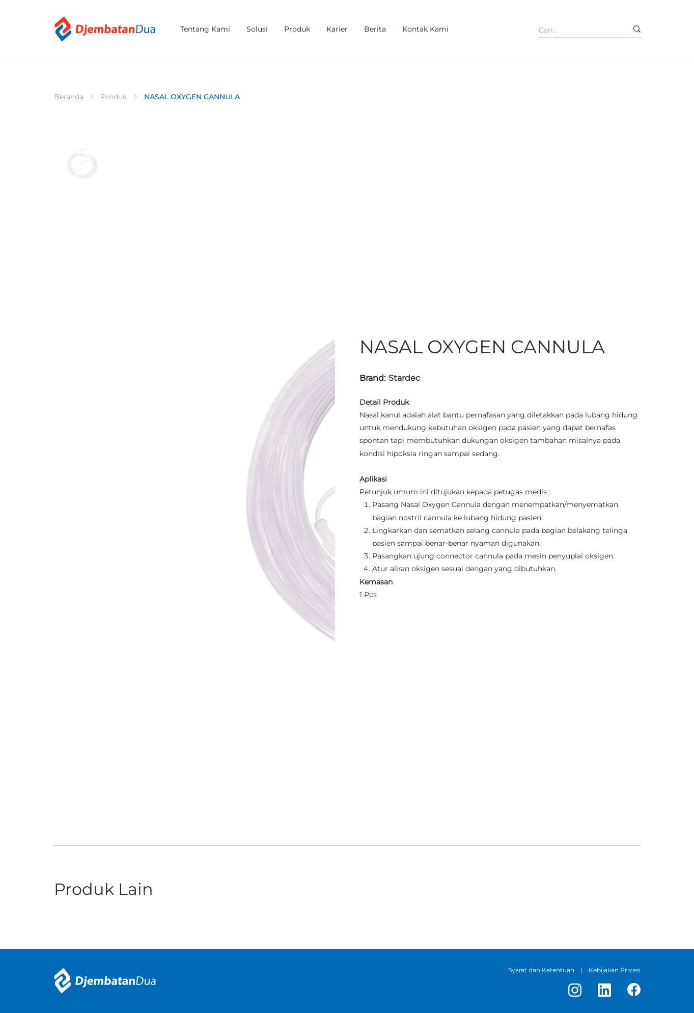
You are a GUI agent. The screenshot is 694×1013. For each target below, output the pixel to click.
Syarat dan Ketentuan (541, 970)
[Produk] (114, 96)
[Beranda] (69, 96)
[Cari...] (575, 30)
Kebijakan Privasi (615, 970)
